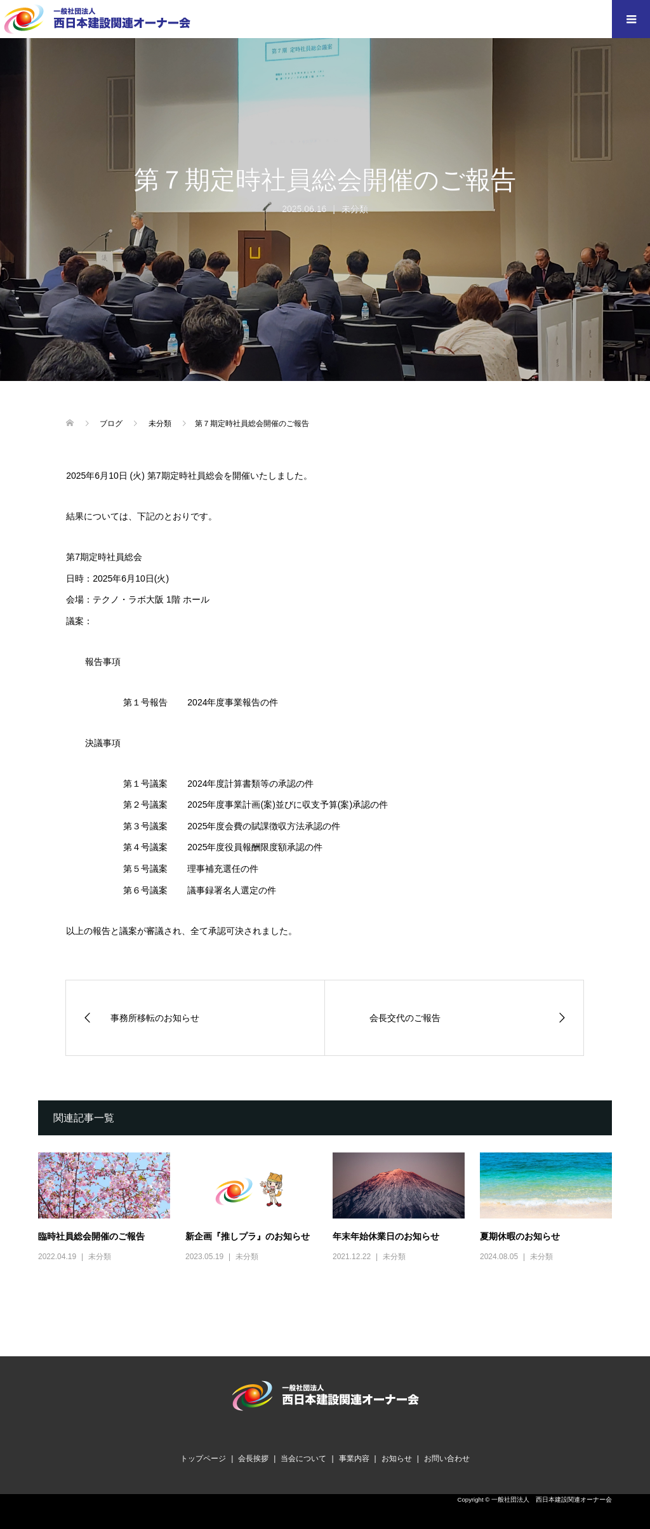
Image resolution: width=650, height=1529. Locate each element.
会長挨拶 (253, 1458)
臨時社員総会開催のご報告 (91, 1236)
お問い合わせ (447, 1458)
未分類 (355, 209)
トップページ (203, 1458)
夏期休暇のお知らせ (520, 1236)
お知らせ (396, 1458)
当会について (303, 1458)
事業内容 (354, 1458)
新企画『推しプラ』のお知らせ (247, 1236)
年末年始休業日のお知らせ (386, 1236)
